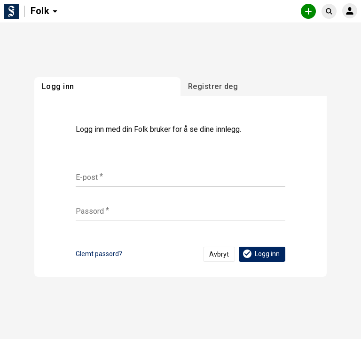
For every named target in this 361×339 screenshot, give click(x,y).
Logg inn (261, 253)
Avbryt (219, 254)
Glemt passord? (99, 254)
